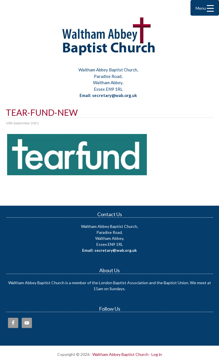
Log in (156, 354)
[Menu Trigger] (204, 8)
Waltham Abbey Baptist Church (109, 38)
